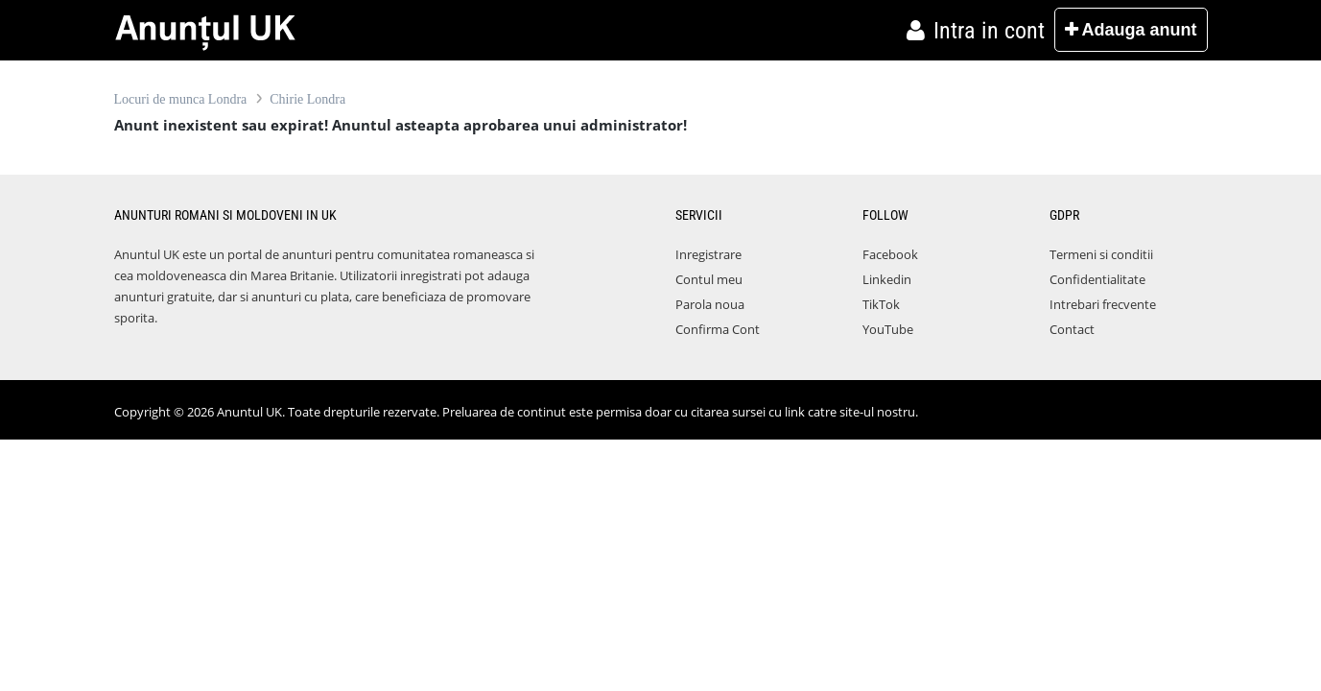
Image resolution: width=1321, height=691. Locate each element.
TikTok (881, 304)
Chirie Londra (307, 99)
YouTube (887, 329)
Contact (1072, 329)
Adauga (1130, 29)
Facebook (890, 254)
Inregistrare (708, 254)
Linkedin (886, 279)
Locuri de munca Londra (181, 99)
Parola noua (709, 304)
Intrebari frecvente (1103, 304)
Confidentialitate (1097, 279)
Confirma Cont (717, 329)
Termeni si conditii (1101, 254)
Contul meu (709, 279)
